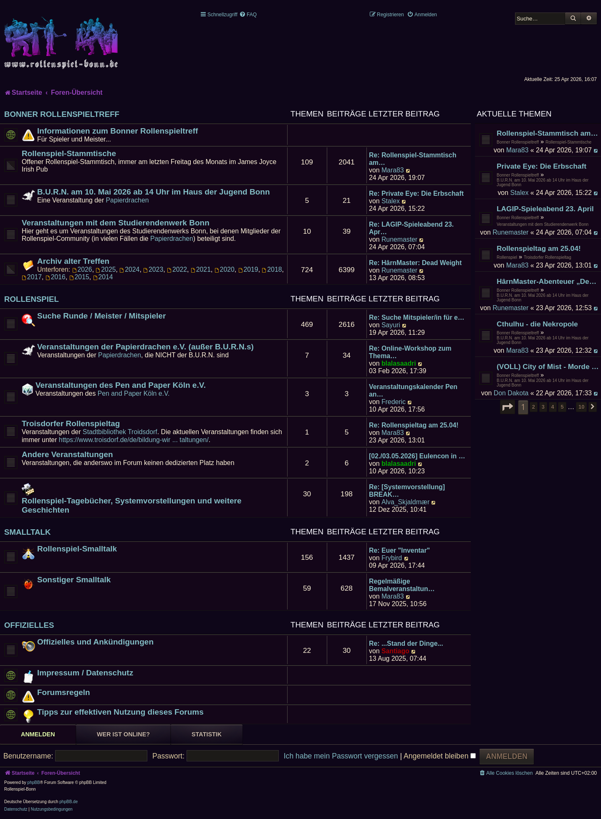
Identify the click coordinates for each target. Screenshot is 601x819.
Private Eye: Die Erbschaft (541, 166)
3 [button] (543, 407)
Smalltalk (27, 532)
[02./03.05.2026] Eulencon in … (417, 456)
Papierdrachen (127, 200)
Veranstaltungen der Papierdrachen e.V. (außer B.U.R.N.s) (145, 346)
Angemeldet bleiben (440, 756)
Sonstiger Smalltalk (74, 579)
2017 (32, 277)
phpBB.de (68, 801)
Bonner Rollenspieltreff (518, 142)
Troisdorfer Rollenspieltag (547, 257)
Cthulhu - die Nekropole (537, 324)
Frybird (391, 557)
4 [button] (552, 407)
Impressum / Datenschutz (85, 672)
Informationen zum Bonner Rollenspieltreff (117, 130)
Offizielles (29, 625)
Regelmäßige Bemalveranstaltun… (401, 585)
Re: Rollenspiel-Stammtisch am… (412, 159)
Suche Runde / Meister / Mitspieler (101, 315)
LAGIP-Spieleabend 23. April (545, 209)
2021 (201, 269)
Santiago (395, 651)
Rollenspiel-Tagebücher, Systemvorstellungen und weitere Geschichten (132, 505)
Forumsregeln (63, 692)
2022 (177, 269)
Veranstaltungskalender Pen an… (413, 390)
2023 (153, 269)
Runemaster (510, 232)
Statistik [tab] (207, 734)
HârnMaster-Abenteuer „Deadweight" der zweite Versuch (548, 281)
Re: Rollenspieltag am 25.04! (414, 425)
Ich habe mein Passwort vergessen (341, 756)
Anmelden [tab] (38, 734)
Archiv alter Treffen (73, 261)
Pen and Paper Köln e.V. (134, 393)
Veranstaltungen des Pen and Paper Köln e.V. (120, 385)
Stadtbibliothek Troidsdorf (120, 431)
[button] (507, 407)
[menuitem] (248, 14)
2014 (103, 277)
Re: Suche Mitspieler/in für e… (417, 317)
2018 (272, 269)
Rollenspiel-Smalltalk (77, 548)
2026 (82, 269)
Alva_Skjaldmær (405, 502)
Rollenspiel (507, 257)
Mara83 (517, 150)
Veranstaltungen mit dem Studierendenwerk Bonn (542, 224)
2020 (225, 269)
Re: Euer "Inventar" (399, 550)
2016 (55, 277)
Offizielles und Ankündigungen (95, 641)
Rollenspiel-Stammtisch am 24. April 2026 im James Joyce (548, 133)
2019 (248, 269)
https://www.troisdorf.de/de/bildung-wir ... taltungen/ (134, 439)
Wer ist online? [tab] (123, 734)
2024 (129, 269)
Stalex (519, 192)
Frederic (393, 401)
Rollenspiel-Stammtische (568, 142)
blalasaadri (398, 363)
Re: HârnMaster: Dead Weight (415, 262)
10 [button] (581, 407)
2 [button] (533, 407)
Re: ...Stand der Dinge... (406, 643)
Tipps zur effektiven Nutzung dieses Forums (120, 712)
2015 (79, 277)
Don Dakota (511, 393)
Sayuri (390, 325)
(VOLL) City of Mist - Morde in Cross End (548, 366)
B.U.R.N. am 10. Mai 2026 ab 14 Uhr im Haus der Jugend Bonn (542, 182)
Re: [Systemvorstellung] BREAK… (407, 490)
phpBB (34, 782)
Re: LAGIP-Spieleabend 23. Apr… (411, 228)
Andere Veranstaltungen (67, 454)
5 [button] (562, 407)
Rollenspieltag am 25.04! (539, 248)
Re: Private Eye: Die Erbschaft (416, 193)
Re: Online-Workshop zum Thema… (410, 352)
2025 (106, 269)
